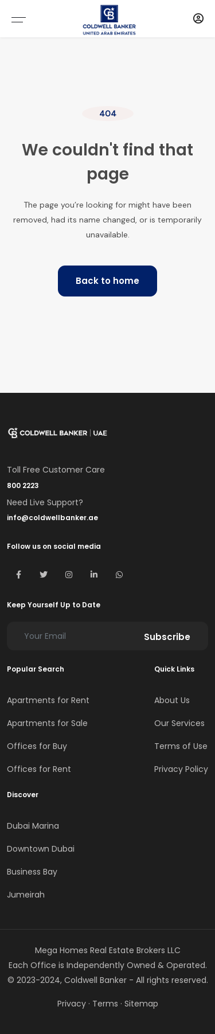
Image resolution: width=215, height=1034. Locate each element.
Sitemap (141, 1003)
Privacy (71, 1003)
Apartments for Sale (47, 723)
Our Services (179, 723)
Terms (105, 1003)
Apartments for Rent (48, 700)
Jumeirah (26, 894)
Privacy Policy (181, 769)
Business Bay (32, 871)
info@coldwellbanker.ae (52, 517)
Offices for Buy (37, 746)
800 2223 (23, 485)
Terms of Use (181, 746)
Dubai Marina (33, 826)
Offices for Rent (39, 769)
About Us (172, 700)
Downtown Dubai (41, 848)
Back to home (107, 281)
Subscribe (167, 637)
